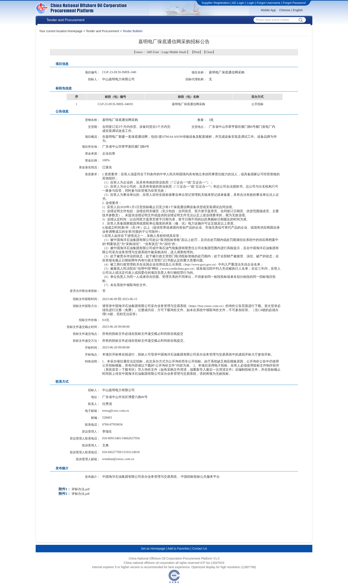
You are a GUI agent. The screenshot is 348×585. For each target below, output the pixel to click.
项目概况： (92, 136)
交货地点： (199, 126)
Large (165, 52)
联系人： (94, 404)
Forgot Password (294, 3)
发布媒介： (92, 476)
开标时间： (92, 347)
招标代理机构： (196, 79)
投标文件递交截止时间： (83, 327)
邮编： (95, 417)
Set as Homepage (153, 548)
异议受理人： (91, 431)
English (298, 10)
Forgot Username (268, 3)
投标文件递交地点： (86, 333)
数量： (202, 120)
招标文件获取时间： (86, 299)
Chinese (284, 10)
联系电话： (92, 424)
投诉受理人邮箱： (88, 459)
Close (209, 52)
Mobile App (268, 10)
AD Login (238, 3)
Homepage (75, 31)
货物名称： (92, 120)
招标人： (94, 79)
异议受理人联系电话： (85, 438)
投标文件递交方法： (86, 340)
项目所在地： (91, 146)
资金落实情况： (89, 167)
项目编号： (92, 72)
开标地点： (92, 354)
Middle (173, 52)
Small (182, 52)
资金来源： (92, 153)
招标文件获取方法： (86, 306)
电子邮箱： (92, 411)
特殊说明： (92, 361)
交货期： (94, 126)
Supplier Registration (215, 3)
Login (250, 3)
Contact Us (199, 548)
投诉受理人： (91, 445)
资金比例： (92, 160)
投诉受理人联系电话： (85, 452)
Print (197, 52)
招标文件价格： (89, 320)
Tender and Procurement (65, 20)
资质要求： (92, 174)
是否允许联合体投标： (85, 290)
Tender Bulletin (133, 31)
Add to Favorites (179, 548)
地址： (95, 397)
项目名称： (199, 72)
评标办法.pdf (81, 489)
